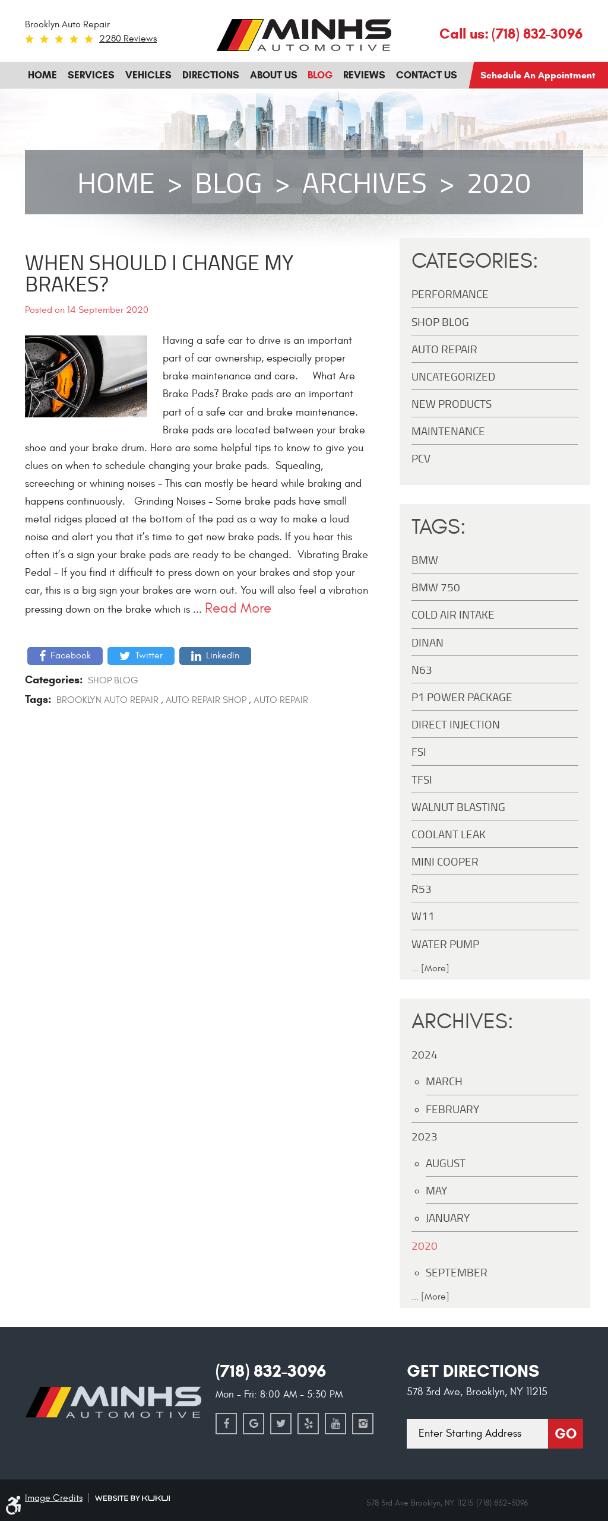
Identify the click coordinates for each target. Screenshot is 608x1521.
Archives (364, 182)
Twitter (149, 655)
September (456, 1272)
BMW (424, 560)
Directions (210, 75)
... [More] (430, 968)
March (444, 1081)
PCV (420, 458)
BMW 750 (435, 587)
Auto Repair (281, 700)
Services (91, 75)
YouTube (335, 1423)
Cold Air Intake (453, 614)
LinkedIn (222, 655)
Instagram (362, 1423)
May (436, 1190)
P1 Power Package (461, 697)
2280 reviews (128, 38)
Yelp (308, 1423)
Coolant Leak (448, 834)
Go (566, 1434)
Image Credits (54, 1498)
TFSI (421, 779)
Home (42, 75)
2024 (424, 1054)
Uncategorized (453, 376)
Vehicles (148, 75)
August (446, 1163)
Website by (132, 1498)
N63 (421, 669)
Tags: (438, 527)
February (452, 1109)
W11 (423, 916)
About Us (273, 75)
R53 (421, 888)
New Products (451, 403)
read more (238, 608)
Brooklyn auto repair (107, 700)
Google (253, 1423)
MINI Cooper (445, 861)
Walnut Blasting (458, 806)
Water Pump (445, 944)
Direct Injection (455, 724)
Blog (320, 75)
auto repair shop (206, 700)
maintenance (448, 431)
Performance (450, 294)
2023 (424, 1136)
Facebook (70, 655)
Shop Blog (113, 680)
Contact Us (426, 75)
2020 (499, 182)
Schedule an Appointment (538, 75)
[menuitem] (42, 75)
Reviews (364, 75)
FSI (418, 751)
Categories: (475, 261)
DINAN (427, 642)
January (448, 1217)
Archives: (462, 1021)
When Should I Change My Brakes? (159, 272)
